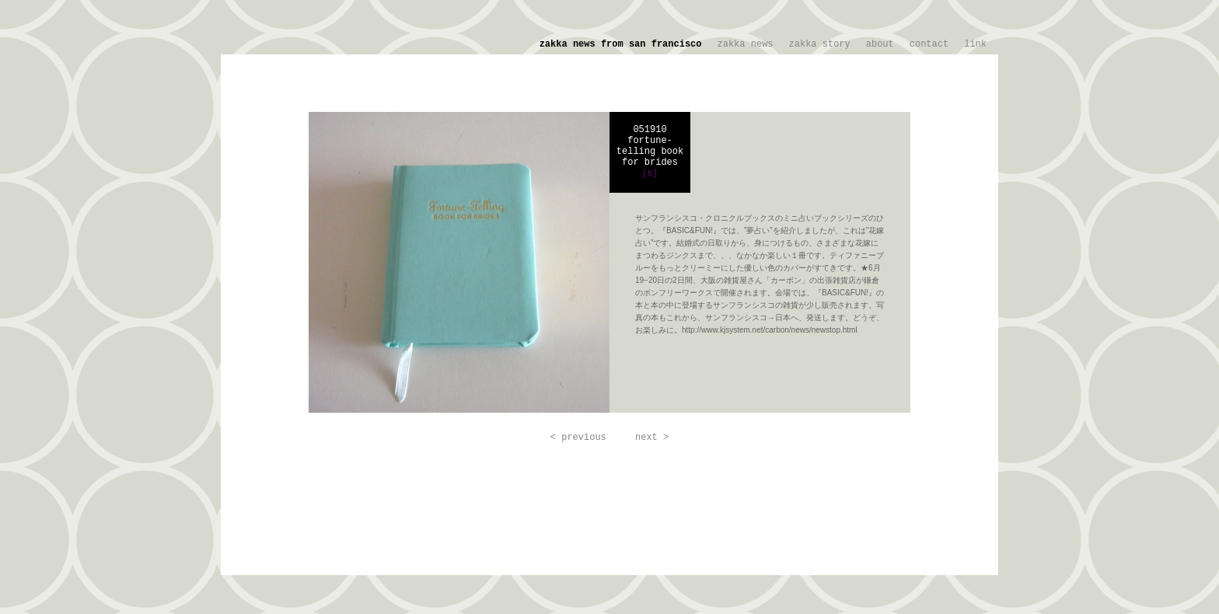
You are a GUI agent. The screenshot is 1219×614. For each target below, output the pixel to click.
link (975, 44)
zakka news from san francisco (621, 44)
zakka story (820, 44)
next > (652, 437)
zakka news (746, 44)
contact (929, 44)
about (880, 44)
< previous (578, 437)
